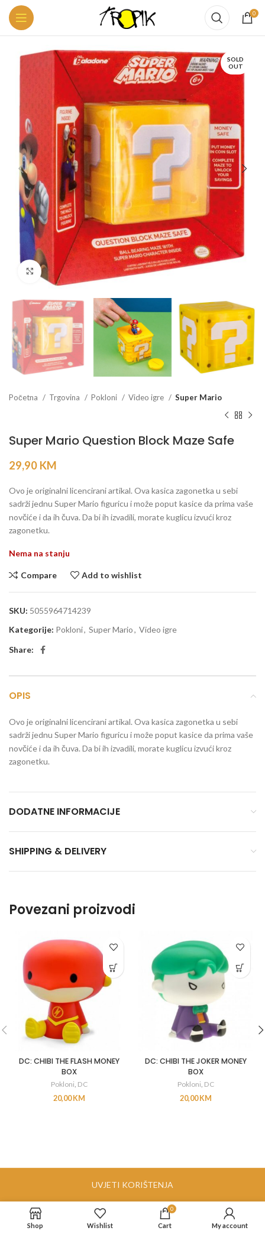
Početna (24, 397)
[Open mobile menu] (21, 18)
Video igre (147, 397)
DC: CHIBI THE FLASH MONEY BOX (69, 1066)
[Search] (217, 18)
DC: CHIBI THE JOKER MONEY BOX (196, 1066)
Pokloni (105, 397)
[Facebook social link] (43, 650)
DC (82, 1084)
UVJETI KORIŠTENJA (132, 1185)
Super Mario (198, 397)
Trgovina (65, 397)
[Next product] (250, 416)
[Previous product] (226, 416)
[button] (113, 967)
